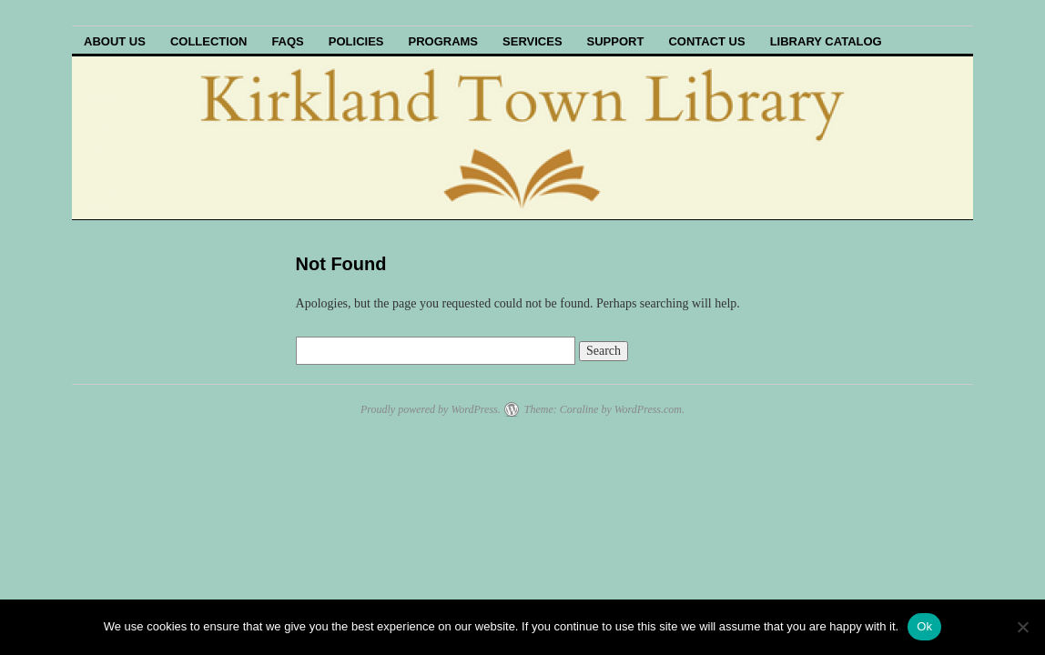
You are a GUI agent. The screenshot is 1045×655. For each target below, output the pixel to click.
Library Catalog (826, 41)
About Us (115, 41)
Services (532, 41)
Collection (209, 41)
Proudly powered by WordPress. (430, 409)
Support (615, 41)
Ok (924, 626)
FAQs (287, 41)
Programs (443, 41)
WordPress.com (648, 409)
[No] (1022, 627)
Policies (356, 41)
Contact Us (706, 41)
